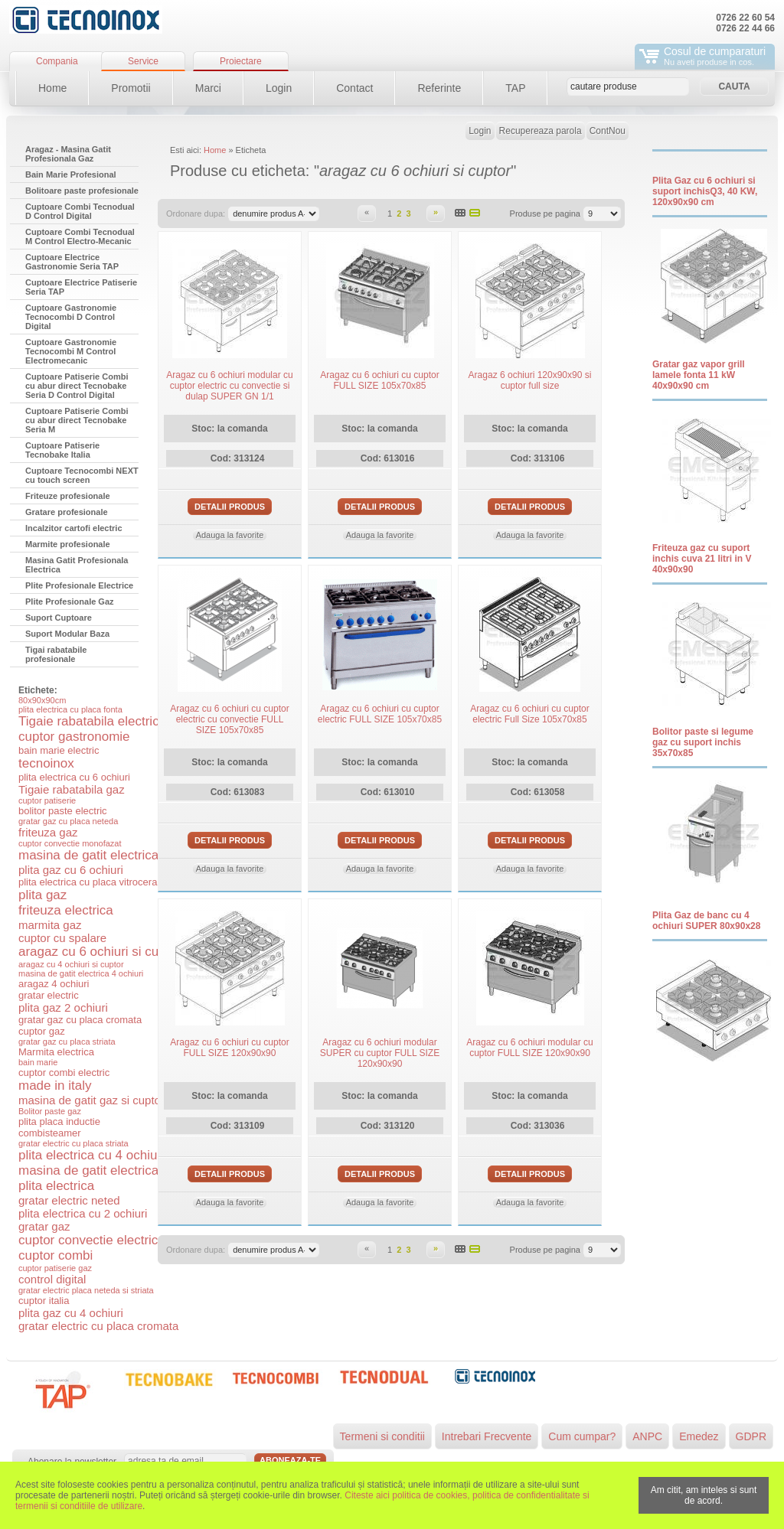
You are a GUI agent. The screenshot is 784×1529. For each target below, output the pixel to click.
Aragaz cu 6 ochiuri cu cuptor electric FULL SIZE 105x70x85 (380, 714)
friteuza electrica (65, 910)
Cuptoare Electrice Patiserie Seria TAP (81, 287)
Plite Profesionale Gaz (69, 601)
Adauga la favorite (230, 535)
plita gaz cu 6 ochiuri (70, 869)
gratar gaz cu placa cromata (80, 1019)
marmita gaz (50, 924)
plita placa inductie (59, 1121)
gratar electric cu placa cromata (98, 1325)
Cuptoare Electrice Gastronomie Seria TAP (72, 262)
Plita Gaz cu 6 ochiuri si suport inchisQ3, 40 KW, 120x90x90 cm (704, 191)
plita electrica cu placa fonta (70, 709)
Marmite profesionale (67, 544)
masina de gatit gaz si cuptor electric (111, 1100)
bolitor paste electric (62, 811)
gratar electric (48, 995)
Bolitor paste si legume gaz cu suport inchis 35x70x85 (702, 742)
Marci (208, 88)
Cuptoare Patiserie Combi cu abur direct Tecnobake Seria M (76, 420)
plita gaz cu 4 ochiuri (70, 1312)
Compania (57, 61)
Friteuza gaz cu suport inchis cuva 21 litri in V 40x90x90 (701, 559)
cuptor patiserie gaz (55, 1268)
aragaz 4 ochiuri (54, 983)
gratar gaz (44, 1226)
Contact (354, 88)
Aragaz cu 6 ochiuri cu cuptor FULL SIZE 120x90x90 (229, 1047)
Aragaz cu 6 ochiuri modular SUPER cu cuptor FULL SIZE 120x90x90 (379, 1053)
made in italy (54, 1085)
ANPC (647, 1436)
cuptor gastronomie (74, 736)
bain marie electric (59, 750)
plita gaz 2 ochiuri (63, 1007)
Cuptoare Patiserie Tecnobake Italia (62, 450)
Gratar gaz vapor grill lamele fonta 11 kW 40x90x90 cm (698, 375)
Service (143, 61)
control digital (52, 1279)
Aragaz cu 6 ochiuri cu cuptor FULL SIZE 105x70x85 (379, 380)
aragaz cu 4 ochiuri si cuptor (71, 964)
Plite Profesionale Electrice (79, 585)
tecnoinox (46, 763)
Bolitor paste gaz (49, 1111)
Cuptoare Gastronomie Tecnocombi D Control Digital (70, 317)
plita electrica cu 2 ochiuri (82, 1213)
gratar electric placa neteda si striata (86, 1290)
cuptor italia (43, 1300)
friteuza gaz (48, 832)
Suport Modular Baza (67, 633)
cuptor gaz (41, 1031)
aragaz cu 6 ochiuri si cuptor (99, 951)
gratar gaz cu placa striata (67, 1041)
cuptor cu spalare (62, 937)
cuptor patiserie (47, 800)
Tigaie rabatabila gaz (71, 789)
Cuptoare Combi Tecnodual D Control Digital (80, 211)
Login (279, 88)
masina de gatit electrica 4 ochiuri (80, 973)
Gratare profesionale (66, 512)
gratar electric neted (69, 1200)
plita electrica (56, 1186)
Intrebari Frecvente (487, 1436)
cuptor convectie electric (88, 1240)
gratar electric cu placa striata (73, 1143)
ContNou (608, 131)
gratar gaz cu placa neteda (68, 821)
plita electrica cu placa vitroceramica (98, 882)
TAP (515, 88)
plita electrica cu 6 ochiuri (74, 777)
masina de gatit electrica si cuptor (114, 855)
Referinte (439, 88)
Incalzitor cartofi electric (73, 528)
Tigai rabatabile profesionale (56, 654)
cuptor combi (55, 1255)
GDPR (751, 1436)
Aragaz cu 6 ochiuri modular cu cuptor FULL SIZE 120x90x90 (529, 1047)
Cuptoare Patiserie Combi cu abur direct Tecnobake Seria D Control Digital (76, 385)
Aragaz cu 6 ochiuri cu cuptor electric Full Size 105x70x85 (529, 714)
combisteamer (49, 1133)
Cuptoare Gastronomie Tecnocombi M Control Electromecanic (70, 351)
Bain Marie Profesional (70, 174)
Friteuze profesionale (67, 495)
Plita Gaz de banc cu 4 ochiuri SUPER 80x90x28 (706, 920)
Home (52, 88)
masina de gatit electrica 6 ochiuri (114, 1170)
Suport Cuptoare (58, 617)
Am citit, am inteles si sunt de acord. (704, 1495)
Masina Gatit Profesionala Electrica (76, 565)
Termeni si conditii (382, 1436)
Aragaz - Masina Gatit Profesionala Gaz (68, 154)
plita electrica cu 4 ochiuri (91, 1155)
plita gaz (42, 895)
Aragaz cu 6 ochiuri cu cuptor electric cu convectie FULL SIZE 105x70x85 (229, 719)
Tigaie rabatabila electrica (92, 721)
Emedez (698, 1436)
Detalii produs (229, 506)
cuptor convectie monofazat (70, 843)
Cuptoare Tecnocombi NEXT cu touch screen (82, 475)
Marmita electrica (56, 1052)
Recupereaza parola (540, 131)
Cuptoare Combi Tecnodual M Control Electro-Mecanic (80, 236)
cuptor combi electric (63, 1072)
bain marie (37, 1062)
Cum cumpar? (582, 1436)
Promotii (130, 88)
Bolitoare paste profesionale (82, 190)
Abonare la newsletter (72, 1461)
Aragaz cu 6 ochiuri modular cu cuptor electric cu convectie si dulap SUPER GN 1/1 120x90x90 (229, 391)
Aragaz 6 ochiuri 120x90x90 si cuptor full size (530, 380)
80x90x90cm (42, 700)
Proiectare (241, 61)
